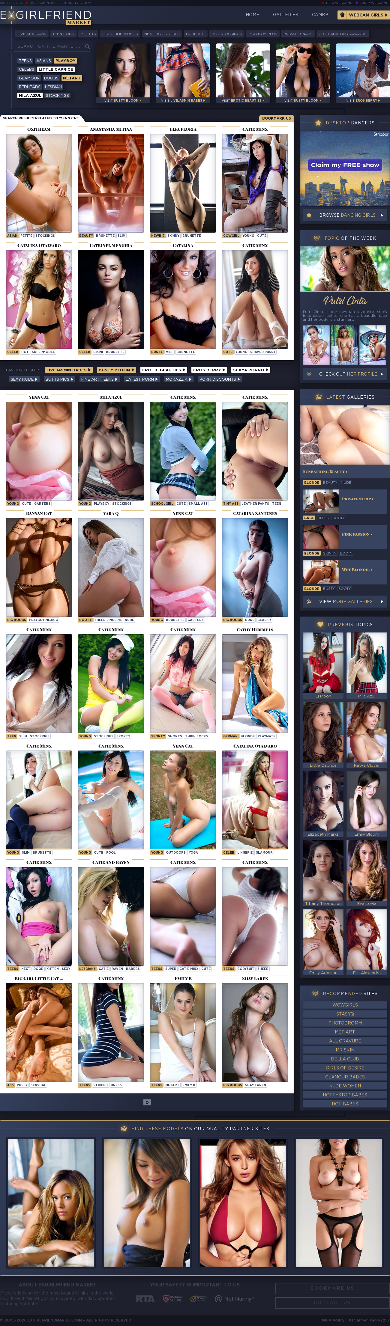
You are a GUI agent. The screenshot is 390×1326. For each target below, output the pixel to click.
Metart (72, 78)
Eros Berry (209, 370)
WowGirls (345, 1005)
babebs (133, 969)
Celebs (26, 69)
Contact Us (332, 1303)
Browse (347, 215)
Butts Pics (60, 379)
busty (157, 352)
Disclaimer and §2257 (368, 1320)
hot (25, 352)
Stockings (57, 95)
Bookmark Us (276, 118)
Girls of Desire (345, 1068)
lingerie (245, 853)
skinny (173, 236)
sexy (66, 969)
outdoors (176, 853)
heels (323, 518)
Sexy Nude (24, 379)
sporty (123, 736)
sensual (38, 1085)
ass (10, 1085)
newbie (157, 236)
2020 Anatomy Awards (343, 34)
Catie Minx (188, 969)
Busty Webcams (373, 3)
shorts (175, 736)
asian (12, 236)
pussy (22, 1085)
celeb (12, 352)
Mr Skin (345, 1050)
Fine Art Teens (99, 379)
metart (172, 1085)
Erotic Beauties (163, 370)
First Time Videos (120, 34)
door (38, 969)
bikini (98, 352)
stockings (45, 236)
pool (111, 853)
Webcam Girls (366, 15)
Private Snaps (298, 34)
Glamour (29, 78)
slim (121, 236)
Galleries (285, 15)
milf (169, 352)
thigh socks (196, 736)
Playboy (66, 61)
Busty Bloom (80, 3)
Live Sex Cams (31, 34)
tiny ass (230, 504)
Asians (43, 61)
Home (252, 15)
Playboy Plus (262, 34)
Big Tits (88, 34)
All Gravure (345, 1041)
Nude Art (195, 34)
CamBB (320, 15)
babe (309, 518)
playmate (266, 736)
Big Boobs (232, 1085)
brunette (105, 236)
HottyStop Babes (345, 1095)
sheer (262, 969)
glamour (264, 853)
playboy (101, 504)
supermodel (43, 352)
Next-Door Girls (162, 34)
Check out (348, 374)
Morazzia (179, 379)
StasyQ (345, 1014)
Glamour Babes (345, 1077)
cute (261, 236)
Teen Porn (63, 34)
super (170, 969)
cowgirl (231, 236)
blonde (248, 736)
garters (42, 504)
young (248, 236)
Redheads (29, 87)
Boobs (51, 78)
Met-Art (345, 1032)
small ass (198, 504)
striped (100, 1085)
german (230, 736)
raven (117, 969)
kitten (52, 969)
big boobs (16, 620)
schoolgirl (162, 504)
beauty (86, 236)
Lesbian (53, 87)
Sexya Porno (250, 370)
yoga (193, 853)
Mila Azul (30, 95)
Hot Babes (345, 1104)
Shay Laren (255, 1085)
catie (104, 969)
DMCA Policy (332, 1320)
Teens (25, 61)
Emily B (188, 1085)
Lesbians (87, 969)
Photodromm (345, 1023)
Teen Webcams (339, 3)
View (346, 602)
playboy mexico (43, 620)
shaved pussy (262, 352)
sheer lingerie (108, 620)
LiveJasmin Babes (45, 3)
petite (26, 236)
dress (116, 1085)
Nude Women (345, 1086)
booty (85, 620)
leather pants (255, 504)
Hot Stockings (227, 34)
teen (276, 504)
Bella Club (345, 1059)
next (25, 969)
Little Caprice (56, 69)
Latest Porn (142, 379)
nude (129, 620)
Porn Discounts (220, 379)
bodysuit (245, 969)
